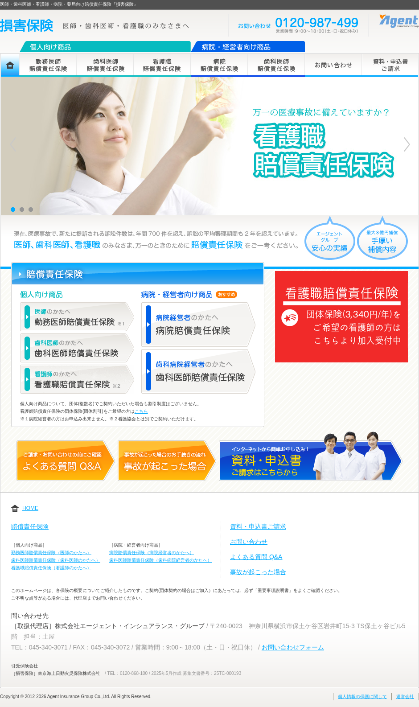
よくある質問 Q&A (256, 556)
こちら (141, 411)
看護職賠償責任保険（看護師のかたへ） (51, 567)
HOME (30, 508)
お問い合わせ (248, 541)
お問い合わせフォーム (293, 647)
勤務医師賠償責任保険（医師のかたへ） (51, 552)
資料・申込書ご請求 (258, 526)
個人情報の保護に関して (362, 696)
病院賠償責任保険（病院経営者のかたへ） (151, 552)
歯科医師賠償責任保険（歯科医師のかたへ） (55, 560)
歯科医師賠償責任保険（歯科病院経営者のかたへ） (160, 560)
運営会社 (405, 696)
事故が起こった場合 (258, 571)
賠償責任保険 (30, 526)
